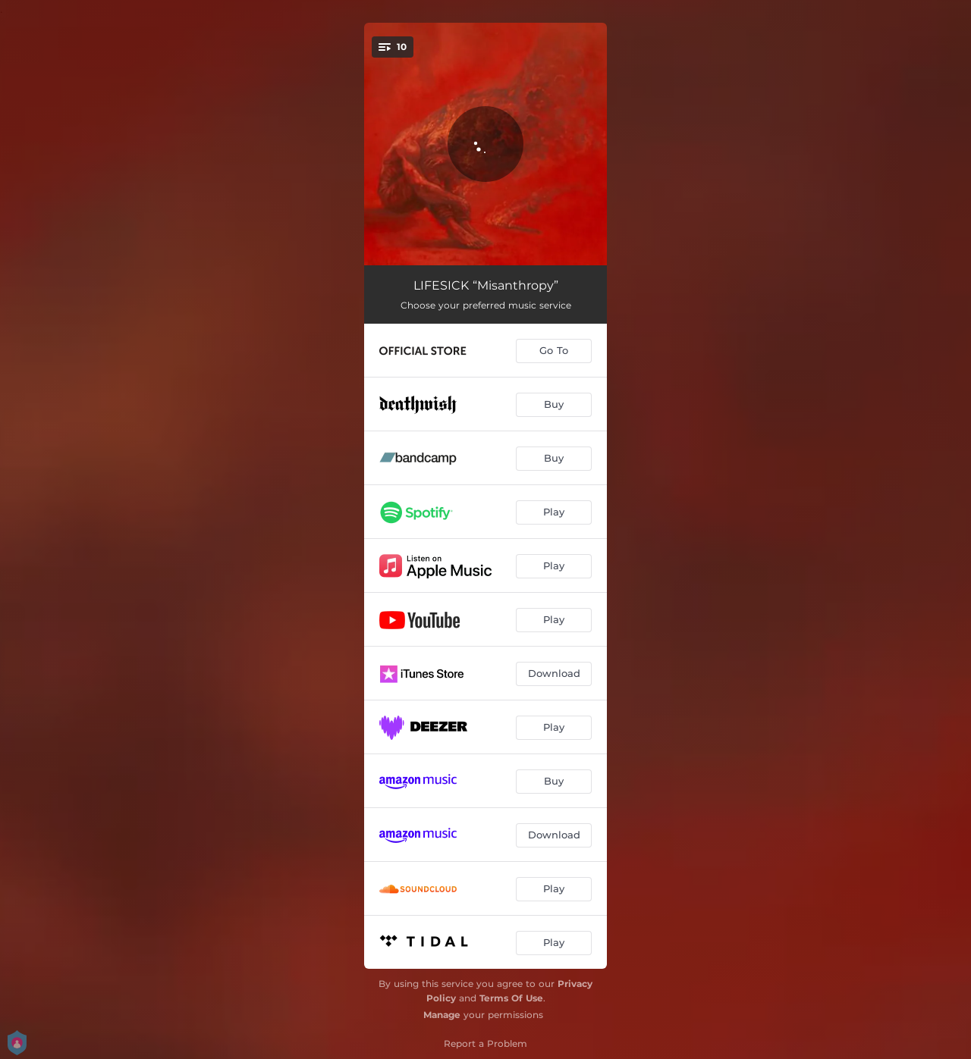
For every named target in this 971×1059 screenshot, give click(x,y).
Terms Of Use (511, 998)
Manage (441, 1014)
